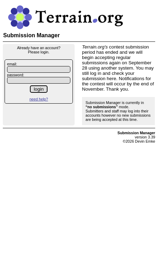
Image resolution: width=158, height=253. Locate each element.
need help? (39, 99)
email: (12, 64)
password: (15, 75)
